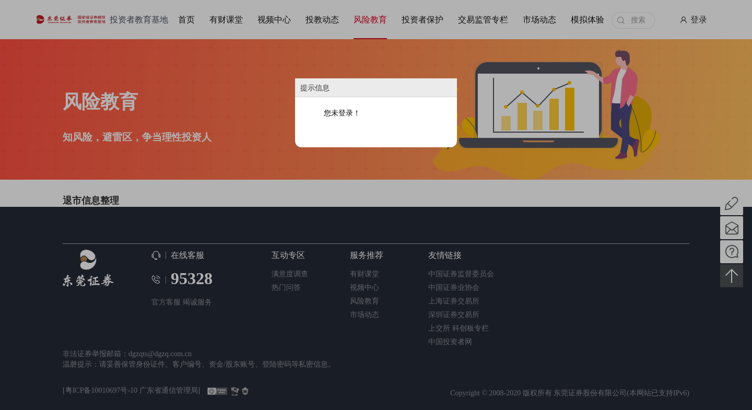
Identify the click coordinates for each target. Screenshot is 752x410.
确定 (376, 133)
